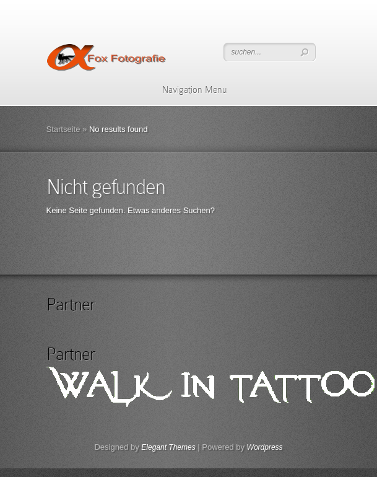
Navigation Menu (187, 90)
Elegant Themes (168, 447)
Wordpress (265, 447)
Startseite (63, 129)
